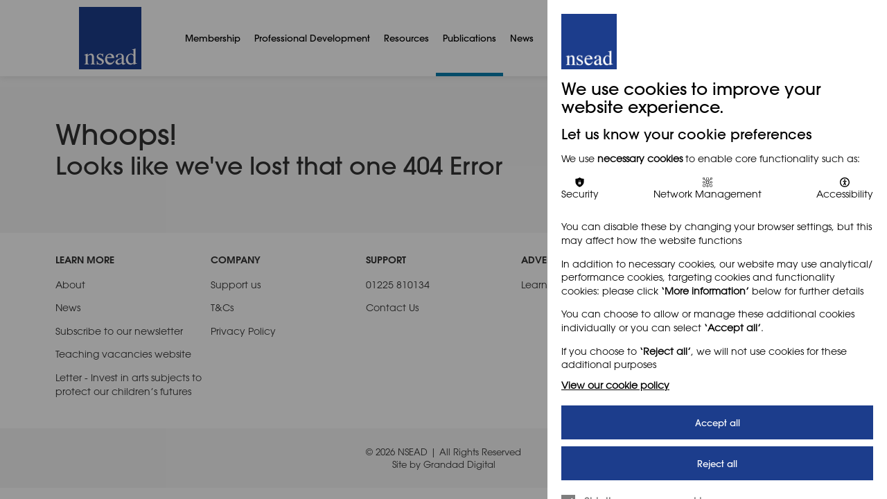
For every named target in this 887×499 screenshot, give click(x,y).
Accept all (717, 422)
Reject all (717, 463)
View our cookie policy (615, 385)
